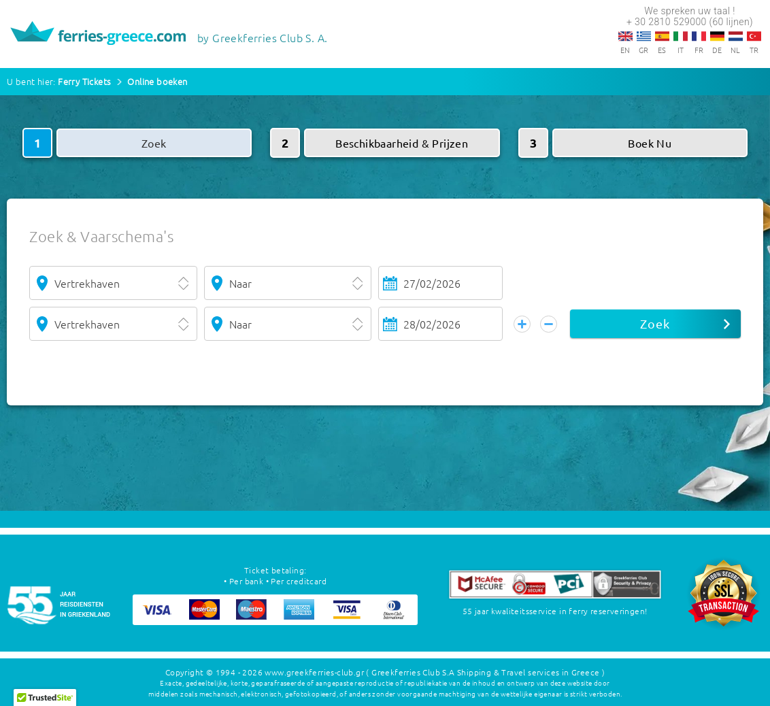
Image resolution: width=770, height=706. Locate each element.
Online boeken (157, 81)
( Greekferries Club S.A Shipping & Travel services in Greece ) (485, 672)
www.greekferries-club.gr (314, 672)
